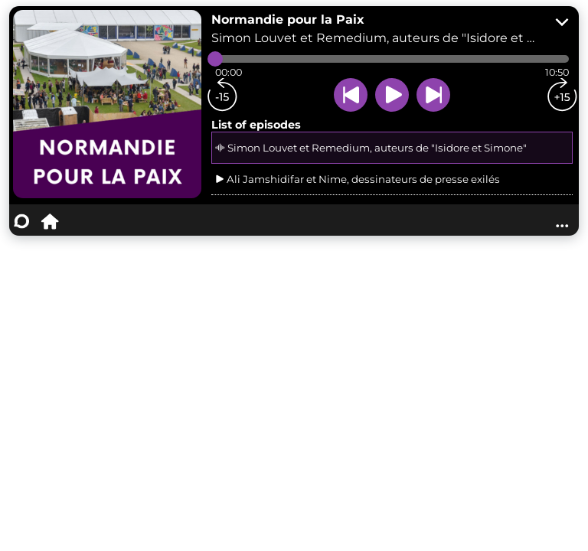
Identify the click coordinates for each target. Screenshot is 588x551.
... (562, 221)
